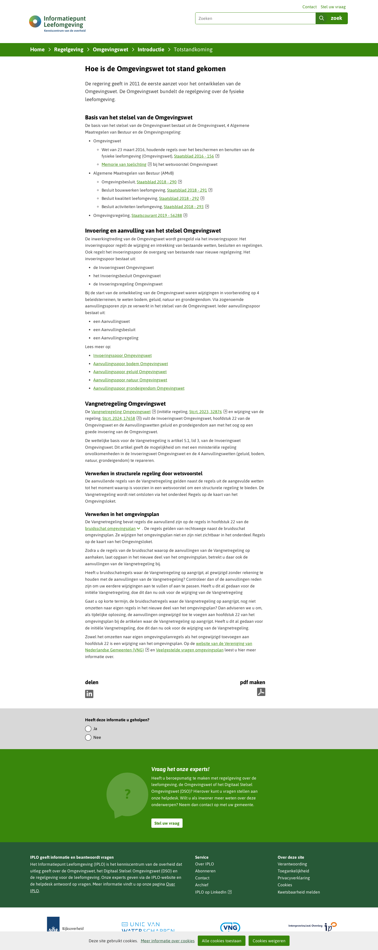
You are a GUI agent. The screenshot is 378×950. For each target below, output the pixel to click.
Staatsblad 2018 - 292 (181, 198)
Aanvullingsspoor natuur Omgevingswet (130, 380)
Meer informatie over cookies (168, 940)
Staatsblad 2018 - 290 (159, 181)
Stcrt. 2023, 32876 (208, 411)
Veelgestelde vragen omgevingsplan (190, 650)
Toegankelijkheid (293, 871)
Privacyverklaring (294, 877)
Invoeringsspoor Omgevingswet (122, 355)
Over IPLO (204, 864)
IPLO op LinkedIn (213, 892)
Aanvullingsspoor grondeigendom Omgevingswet (138, 388)
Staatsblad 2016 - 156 (196, 156)
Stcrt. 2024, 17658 (121, 418)
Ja (95, 728)
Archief (201, 884)
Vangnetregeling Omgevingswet (123, 411)
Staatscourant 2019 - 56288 (159, 215)
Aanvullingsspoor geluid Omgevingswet (130, 371)
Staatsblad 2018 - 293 (186, 206)
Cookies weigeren (269, 940)
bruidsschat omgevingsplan (113, 528)
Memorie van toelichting (127, 164)
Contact (309, 6)
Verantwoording (292, 864)
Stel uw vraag (333, 6)
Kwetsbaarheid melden (299, 892)
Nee (97, 737)
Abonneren (205, 871)
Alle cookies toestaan (221, 940)
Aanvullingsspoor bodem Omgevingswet (130, 363)
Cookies (285, 884)
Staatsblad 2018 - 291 (189, 190)
